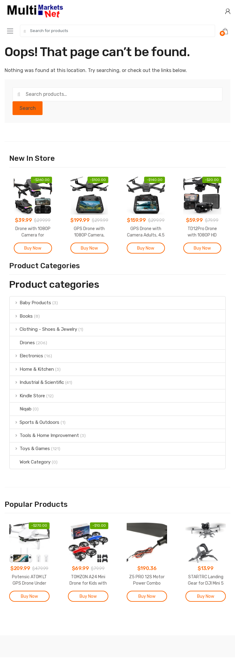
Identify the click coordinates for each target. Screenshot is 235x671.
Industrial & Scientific (37, 382)
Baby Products (30, 302)
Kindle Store (27, 396)
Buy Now (32, 248)
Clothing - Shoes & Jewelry (43, 329)
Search (28, 108)
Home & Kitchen (32, 369)
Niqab (21, 409)
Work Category (30, 462)
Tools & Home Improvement (44, 435)
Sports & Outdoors (34, 422)
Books (21, 316)
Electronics (26, 356)
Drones (22, 342)
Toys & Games (30, 448)
